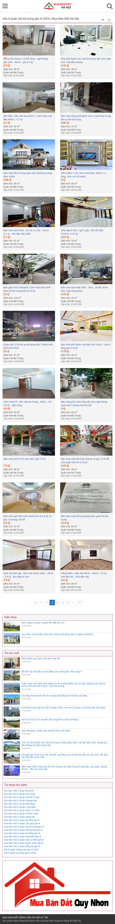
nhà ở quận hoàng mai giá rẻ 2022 (21, 849)
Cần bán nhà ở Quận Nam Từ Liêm (22, 810)
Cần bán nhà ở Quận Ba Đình (19, 790)
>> (79, 602)
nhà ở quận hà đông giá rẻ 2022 (20, 853)
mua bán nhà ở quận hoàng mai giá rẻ (23, 830)
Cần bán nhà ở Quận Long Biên (20, 807)
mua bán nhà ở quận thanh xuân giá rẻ (23, 843)
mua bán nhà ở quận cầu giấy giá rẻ (22, 823)
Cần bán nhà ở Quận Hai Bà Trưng (21, 797)
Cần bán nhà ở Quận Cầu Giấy (19, 794)
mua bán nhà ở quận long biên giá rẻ (22, 836)
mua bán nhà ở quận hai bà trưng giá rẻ (24, 826)
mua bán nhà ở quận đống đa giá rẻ (22, 846)
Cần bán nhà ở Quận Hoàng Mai (20, 800)
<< (35, 602)
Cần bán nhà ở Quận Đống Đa (19, 817)
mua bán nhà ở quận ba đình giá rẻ (21, 820)
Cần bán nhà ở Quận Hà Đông (19, 803)
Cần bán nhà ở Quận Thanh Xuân (21, 813)
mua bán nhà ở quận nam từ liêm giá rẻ (24, 839)
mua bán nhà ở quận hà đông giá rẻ (22, 833)
